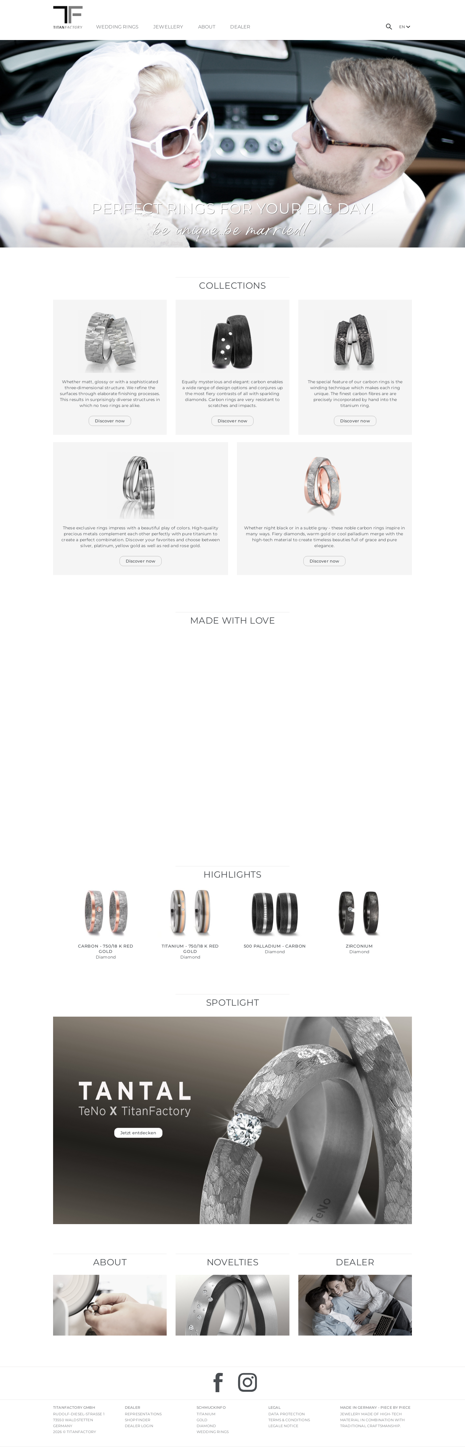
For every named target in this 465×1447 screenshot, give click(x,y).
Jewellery (168, 27)
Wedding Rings (117, 27)
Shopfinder (138, 1420)
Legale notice (283, 1426)
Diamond (206, 1426)
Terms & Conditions (289, 1420)
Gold (202, 1420)
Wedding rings (213, 1432)
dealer (240, 27)
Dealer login (139, 1426)
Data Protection (286, 1414)
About (207, 27)
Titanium (206, 1414)
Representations (143, 1414)
